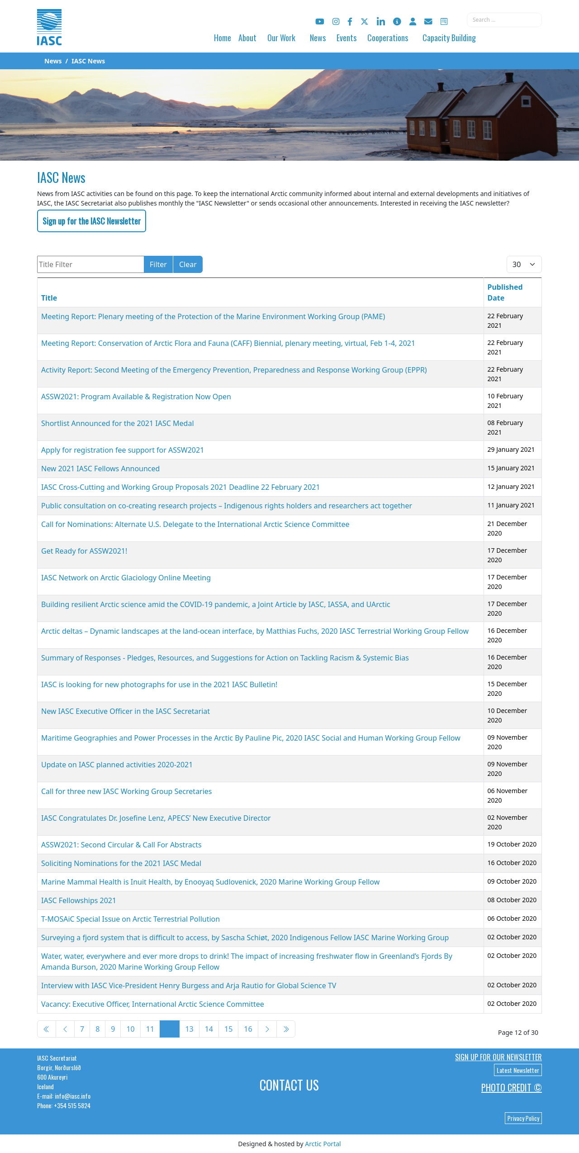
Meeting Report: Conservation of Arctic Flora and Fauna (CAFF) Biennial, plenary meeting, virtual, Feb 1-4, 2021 (228, 343)
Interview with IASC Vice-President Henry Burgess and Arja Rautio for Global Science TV (188, 985)
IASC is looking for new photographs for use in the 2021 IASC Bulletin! (159, 684)
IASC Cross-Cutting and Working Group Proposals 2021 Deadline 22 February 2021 (180, 487)
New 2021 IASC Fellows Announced (100, 469)
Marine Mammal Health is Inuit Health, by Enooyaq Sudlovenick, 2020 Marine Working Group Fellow (210, 882)
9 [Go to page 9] (113, 1029)
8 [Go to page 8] (97, 1029)
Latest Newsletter (518, 1070)
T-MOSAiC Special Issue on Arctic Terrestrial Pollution (130, 919)
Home (222, 37)
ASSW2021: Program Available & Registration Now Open (136, 397)
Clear (188, 264)
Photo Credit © (511, 1087)
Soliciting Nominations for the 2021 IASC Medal (121, 863)
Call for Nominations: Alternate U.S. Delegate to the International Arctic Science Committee (195, 524)
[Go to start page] (46, 1029)
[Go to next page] (267, 1029)
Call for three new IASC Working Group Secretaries (126, 791)
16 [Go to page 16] (248, 1029)
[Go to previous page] (65, 1029)
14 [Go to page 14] (209, 1029)
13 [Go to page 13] (189, 1029)
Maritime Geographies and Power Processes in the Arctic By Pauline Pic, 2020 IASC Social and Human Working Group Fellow (250, 738)
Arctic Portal (323, 1143)
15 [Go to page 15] (228, 1029)
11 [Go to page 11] (150, 1029)
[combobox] (504, 20)
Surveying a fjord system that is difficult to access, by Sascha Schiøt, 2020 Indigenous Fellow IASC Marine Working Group (245, 937)
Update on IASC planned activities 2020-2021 (117, 765)
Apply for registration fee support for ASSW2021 (122, 450)
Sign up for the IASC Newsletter (92, 221)
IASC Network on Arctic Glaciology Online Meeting (126, 578)
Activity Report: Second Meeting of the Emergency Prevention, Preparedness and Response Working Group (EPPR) (234, 370)
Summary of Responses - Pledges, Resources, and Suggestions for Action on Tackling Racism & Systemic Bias (225, 658)
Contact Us (289, 1085)
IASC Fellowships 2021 (78, 900)
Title (49, 298)
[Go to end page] (285, 1029)
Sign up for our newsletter (498, 1057)
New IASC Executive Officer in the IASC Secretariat (125, 711)
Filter (158, 264)
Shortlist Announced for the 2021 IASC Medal (117, 423)
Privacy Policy (523, 1118)
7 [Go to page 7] (82, 1029)
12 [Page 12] (170, 1029)
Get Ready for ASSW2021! (84, 551)
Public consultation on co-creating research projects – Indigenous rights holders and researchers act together (226, 506)
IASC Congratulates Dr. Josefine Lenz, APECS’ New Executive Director (156, 818)
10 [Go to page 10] (130, 1029)
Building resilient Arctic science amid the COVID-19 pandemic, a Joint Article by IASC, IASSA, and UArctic (215, 604)
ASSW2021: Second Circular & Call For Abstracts (121, 845)
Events (346, 37)
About (247, 37)
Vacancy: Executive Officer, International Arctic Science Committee (152, 1004)
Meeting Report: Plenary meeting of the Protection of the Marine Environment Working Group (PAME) (213, 316)
